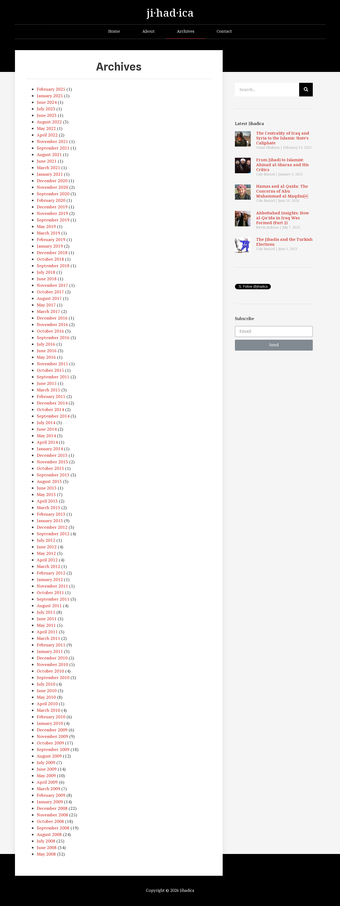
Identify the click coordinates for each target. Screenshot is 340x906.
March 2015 (48, 390)
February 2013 (51, 514)
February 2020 (51, 200)
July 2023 (46, 109)
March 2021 (48, 168)
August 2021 (49, 154)
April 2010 (47, 704)
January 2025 (50, 96)
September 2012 (53, 534)
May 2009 (46, 776)
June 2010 (47, 691)
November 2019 (52, 213)
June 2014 (47, 429)
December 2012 (52, 527)
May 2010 (46, 697)
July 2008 (46, 841)
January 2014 (50, 449)
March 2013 (48, 507)
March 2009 (48, 789)
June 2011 (47, 619)
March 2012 (48, 566)
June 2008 (47, 847)
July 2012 (46, 540)
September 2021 (53, 148)
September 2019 (53, 220)
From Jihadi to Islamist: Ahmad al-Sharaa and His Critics (282, 165)
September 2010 (53, 677)
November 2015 (52, 364)
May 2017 (46, 305)
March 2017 (48, 311)
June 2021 (47, 161)
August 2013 (49, 481)
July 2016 (46, 344)
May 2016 (46, 357)
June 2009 (47, 769)
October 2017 (50, 292)
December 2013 (52, 455)
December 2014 (52, 403)
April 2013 (47, 501)
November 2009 (52, 736)
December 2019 (52, 207)
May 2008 (46, 854)
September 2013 (53, 475)
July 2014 (46, 422)
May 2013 (46, 494)
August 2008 (49, 834)
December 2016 (52, 318)
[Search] (306, 89)
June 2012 (47, 547)
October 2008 (50, 821)
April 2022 (47, 135)
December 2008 (52, 808)
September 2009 (53, 749)
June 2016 (47, 351)
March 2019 (48, 233)
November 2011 (52, 586)
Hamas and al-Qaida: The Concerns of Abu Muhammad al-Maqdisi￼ (282, 191)
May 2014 (46, 436)
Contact (224, 31)
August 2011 (49, 606)
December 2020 (52, 181)
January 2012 (50, 579)
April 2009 (47, 782)
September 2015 (53, 377)
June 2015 (47, 383)
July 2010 (46, 684)
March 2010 (48, 710)
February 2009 (51, 795)
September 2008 (53, 828)
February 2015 (51, 396)
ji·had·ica (170, 13)
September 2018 (53, 266)
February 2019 (51, 239)
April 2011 (47, 632)
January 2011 (50, 651)
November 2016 (52, 324)
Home (114, 31)
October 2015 (50, 370)
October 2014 (50, 409)
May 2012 (46, 553)
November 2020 (52, 187)
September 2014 (53, 416)
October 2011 (50, 592)
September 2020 (53, 194)
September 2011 (53, 599)
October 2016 (50, 331)
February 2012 (51, 573)
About (148, 31)
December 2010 (52, 658)
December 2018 (52, 253)
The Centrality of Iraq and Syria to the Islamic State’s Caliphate (282, 138)
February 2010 (51, 717)
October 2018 (50, 259)
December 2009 (52, 730)
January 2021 (50, 174)
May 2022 (46, 128)
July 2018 (46, 272)
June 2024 (47, 102)
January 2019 (50, 246)
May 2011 (46, 625)
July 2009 (46, 762)
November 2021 (52, 141)
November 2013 (52, 462)
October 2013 (50, 468)
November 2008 (52, 815)
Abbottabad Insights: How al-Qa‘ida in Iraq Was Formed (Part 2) (282, 218)
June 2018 (47, 279)
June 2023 (47, 115)
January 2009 (50, 802)
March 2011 (48, 638)
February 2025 (51, 89)
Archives (185, 31)
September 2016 (53, 337)
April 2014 (47, 442)
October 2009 (50, 743)
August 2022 (49, 122)
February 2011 (51, 645)
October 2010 (50, 671)
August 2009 (49, 756)
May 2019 (46, 226)
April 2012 (47, 560)
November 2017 (52, 285)
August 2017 (49, 298)
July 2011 (46, 612)
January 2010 (50, 723)
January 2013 (50, 521)
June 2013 (47, 488)
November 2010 (52, 664)
